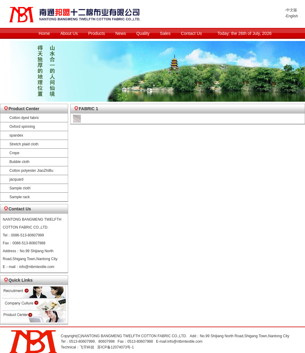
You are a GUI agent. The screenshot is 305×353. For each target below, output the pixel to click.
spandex (16, 135)
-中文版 (291, 10)
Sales (165, 33)
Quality (143, 33)
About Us (69, 33)
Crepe (14, 153)
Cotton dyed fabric (24, 118)
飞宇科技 (87, 347)
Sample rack (19, 197)
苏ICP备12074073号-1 (115, 347)
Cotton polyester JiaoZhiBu (31, 170)
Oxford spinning (22, 126)
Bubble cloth (19, 162)
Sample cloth (19, 188)
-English (291, 16)
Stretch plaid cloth (23, 144)
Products (96, 33)
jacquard (16, 179)
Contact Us (191, 33)
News (120, 33)
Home (44, 33)
